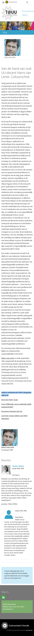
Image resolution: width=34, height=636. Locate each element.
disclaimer (29, 630)
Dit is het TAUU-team (9, 400)
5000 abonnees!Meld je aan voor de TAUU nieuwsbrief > (13, 606)
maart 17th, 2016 (21, 511)
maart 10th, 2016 (18, 468)
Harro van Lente (7, 358)
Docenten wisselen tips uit (11, 411)
